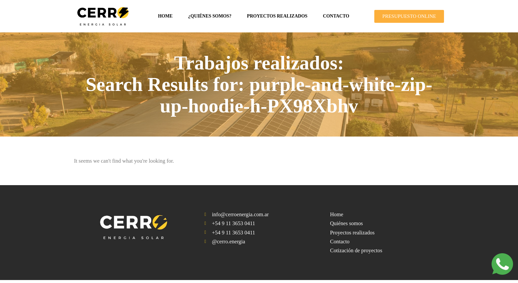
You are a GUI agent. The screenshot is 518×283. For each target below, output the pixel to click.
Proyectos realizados (277, 16)
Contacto (336, 16)
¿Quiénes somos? (210, 16)
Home (165, 16)
